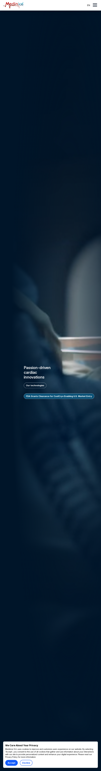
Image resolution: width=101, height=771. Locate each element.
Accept (11, 763)
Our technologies (35, 385)
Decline (26, 763)
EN (88, 5)
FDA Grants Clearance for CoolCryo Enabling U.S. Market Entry (59, 396)
